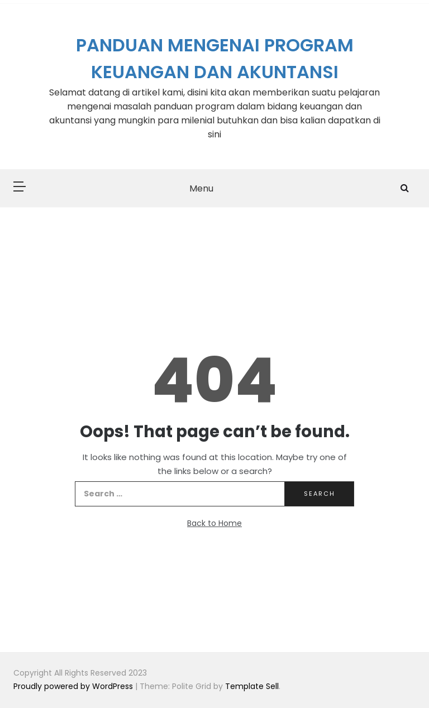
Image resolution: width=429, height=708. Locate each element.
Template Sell (252, 686)
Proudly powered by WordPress (74, 686)
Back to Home (214, 523)
